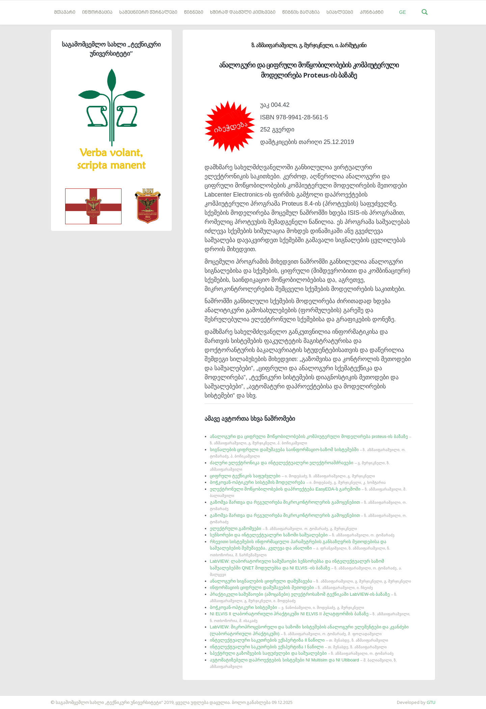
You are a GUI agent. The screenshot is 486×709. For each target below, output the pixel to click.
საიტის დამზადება (20, 699)
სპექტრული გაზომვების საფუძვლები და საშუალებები (302, 653)
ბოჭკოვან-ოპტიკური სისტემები (287, 607)
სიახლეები (339, 13)
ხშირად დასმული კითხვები (242, 13)
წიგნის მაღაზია (301, 13)
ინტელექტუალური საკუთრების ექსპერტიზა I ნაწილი (298, 646)
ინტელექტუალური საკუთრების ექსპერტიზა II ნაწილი (299, 640)
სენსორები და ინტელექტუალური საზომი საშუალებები (302, 534)
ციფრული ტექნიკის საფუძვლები (292, 475)
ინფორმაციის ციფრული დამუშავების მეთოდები (291, 587)
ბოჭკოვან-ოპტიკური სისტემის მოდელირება (298, 482)
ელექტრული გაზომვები (283, 528)
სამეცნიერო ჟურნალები (148, 13)
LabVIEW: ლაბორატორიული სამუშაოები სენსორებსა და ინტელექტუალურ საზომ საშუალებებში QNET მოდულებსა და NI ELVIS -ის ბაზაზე (306, 568)
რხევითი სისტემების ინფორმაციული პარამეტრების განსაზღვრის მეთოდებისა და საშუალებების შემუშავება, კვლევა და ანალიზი (300, 548)
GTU (431, 702)
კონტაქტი (371, 13)
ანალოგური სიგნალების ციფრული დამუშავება (310, 581)
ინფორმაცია (97, 13)
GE (402, 12)
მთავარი (64, 13)
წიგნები (193, 13)
